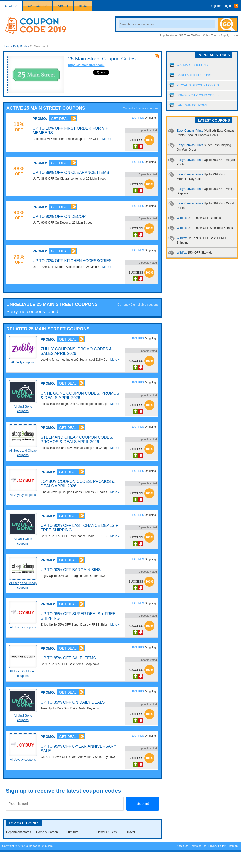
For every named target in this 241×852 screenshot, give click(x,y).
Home (6, 46)
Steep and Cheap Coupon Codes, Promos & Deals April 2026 (77, 439)
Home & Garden (47, 832)
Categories (37, 6)
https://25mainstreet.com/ (86, 65)
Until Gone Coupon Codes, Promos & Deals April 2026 (80, 395)
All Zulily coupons (22, 362)
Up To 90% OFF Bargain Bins (71, 570)
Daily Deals (20, 46)
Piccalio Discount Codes (198, 85)
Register (215, 6)
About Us (182, 845)
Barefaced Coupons (194, 75)
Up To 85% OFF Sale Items (68, 658)
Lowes (234, 35)
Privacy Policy (216, 845)
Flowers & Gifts (106, 832)
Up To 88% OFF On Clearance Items (71, 172)
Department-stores (18, 832)
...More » (106, 139)
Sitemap (233, 845)
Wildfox (199, 218)
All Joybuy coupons (23, 495)
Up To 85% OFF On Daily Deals (73, 702)
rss (157, 56)
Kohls (206, 35)
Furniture (72, 832)
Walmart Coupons (192, 65)
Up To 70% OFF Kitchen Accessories (72, 261)
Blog (83, 6)
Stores (11, 6)
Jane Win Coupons (192, 105)
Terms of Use (198, 845)
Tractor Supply (220, 35)
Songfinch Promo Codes (198, 95)
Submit (142, 803)
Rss (237, 6)
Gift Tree (184, 35)
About (63, 6)
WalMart (196, 35)
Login (227, 6)
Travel (131, 832)
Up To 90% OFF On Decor (59, 216)
